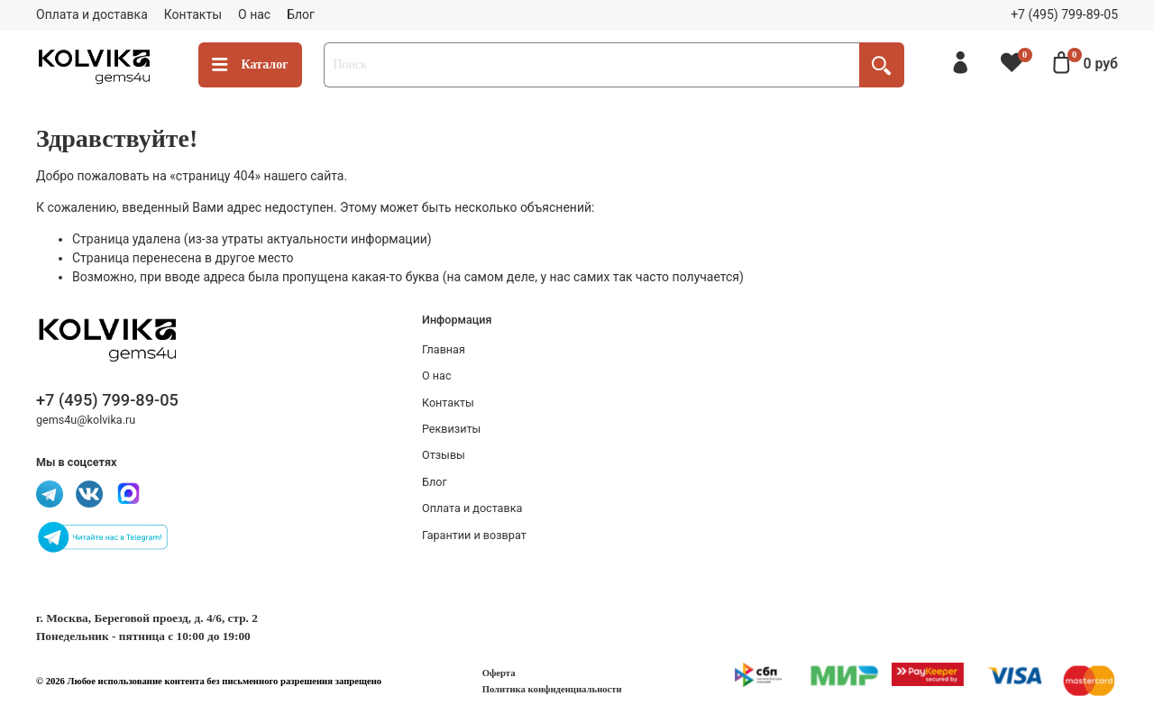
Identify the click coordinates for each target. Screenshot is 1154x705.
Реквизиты (451, 428)
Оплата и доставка (92, 14)
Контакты (193, 14)
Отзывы (443, 455)
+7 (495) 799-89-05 (1064, 14)
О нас (254, 14)
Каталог (250, 65)
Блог (301, 14)
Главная (443, 349)
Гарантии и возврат (474, 535)
